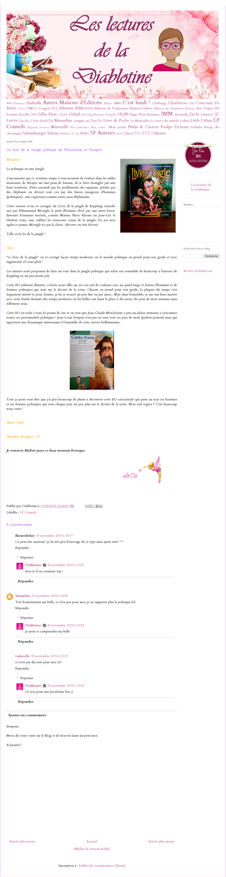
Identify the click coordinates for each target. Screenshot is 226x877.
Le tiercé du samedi (164, 120)
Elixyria (190, 108)
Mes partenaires (79, 127)
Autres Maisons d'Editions (72, 102)
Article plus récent (22, 841)
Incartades (182, 114)
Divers (21, 108)
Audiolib (33, 103)
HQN (123, 114)
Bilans (108, 103)
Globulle (63, 114)
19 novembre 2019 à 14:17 (54, 535)
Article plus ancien (161, 841)
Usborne (158, 133)
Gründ (74, 114)
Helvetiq (86, 115)
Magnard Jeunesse (38, 127)
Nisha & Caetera (143, 127)
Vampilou (22, 596)
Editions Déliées (140, 108)
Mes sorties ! (99, 127)
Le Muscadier (140, 120)
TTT (146, 133)
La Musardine (61, 120)
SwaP (119, 133)
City (192, 103)
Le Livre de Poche (113, 120)
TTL (137, 133)
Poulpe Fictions (174, 127)
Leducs (184, 120)
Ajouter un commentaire (27, 715)
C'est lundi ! (136, 102)
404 (8, 103)
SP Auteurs (102, 132)
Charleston (177, 103)
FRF (34, 115)
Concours (204, 103)
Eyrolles (24, 114)
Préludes (196, 127)
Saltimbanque (34, 133)
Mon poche (117, 127)
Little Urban (201, 120)
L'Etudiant (24, 121)
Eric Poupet (204, 108)
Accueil (91, 841)
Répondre (22, 548)
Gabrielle (22, 656)
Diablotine (33, 565)
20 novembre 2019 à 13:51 (65, 565)
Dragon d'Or (48, 108)
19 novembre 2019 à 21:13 (49, 656)
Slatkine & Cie (69, 134)
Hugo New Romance (144, 114)
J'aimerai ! (207, 114)
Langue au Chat (85, 120)
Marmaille (59, 127)
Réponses (26, 557)
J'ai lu (194, 114)
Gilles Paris (47, 114)
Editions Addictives (76, 108)
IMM (167, 113)
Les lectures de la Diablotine (201, 187)
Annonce (19, 103)
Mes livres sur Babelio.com (198, 270)
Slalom (53, 133)
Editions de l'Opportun (111, 108)
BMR (117, 103)
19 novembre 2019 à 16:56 (49, 596)
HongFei (111, 115)
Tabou (128, 133)
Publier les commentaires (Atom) (102, 865)
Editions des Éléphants (168, 108)
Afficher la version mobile (92, 849)
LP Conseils (28, 512)
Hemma (98, 115)
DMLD (32, 108)
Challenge (159, 103)
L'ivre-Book (39, 120)
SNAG (84, 133)
